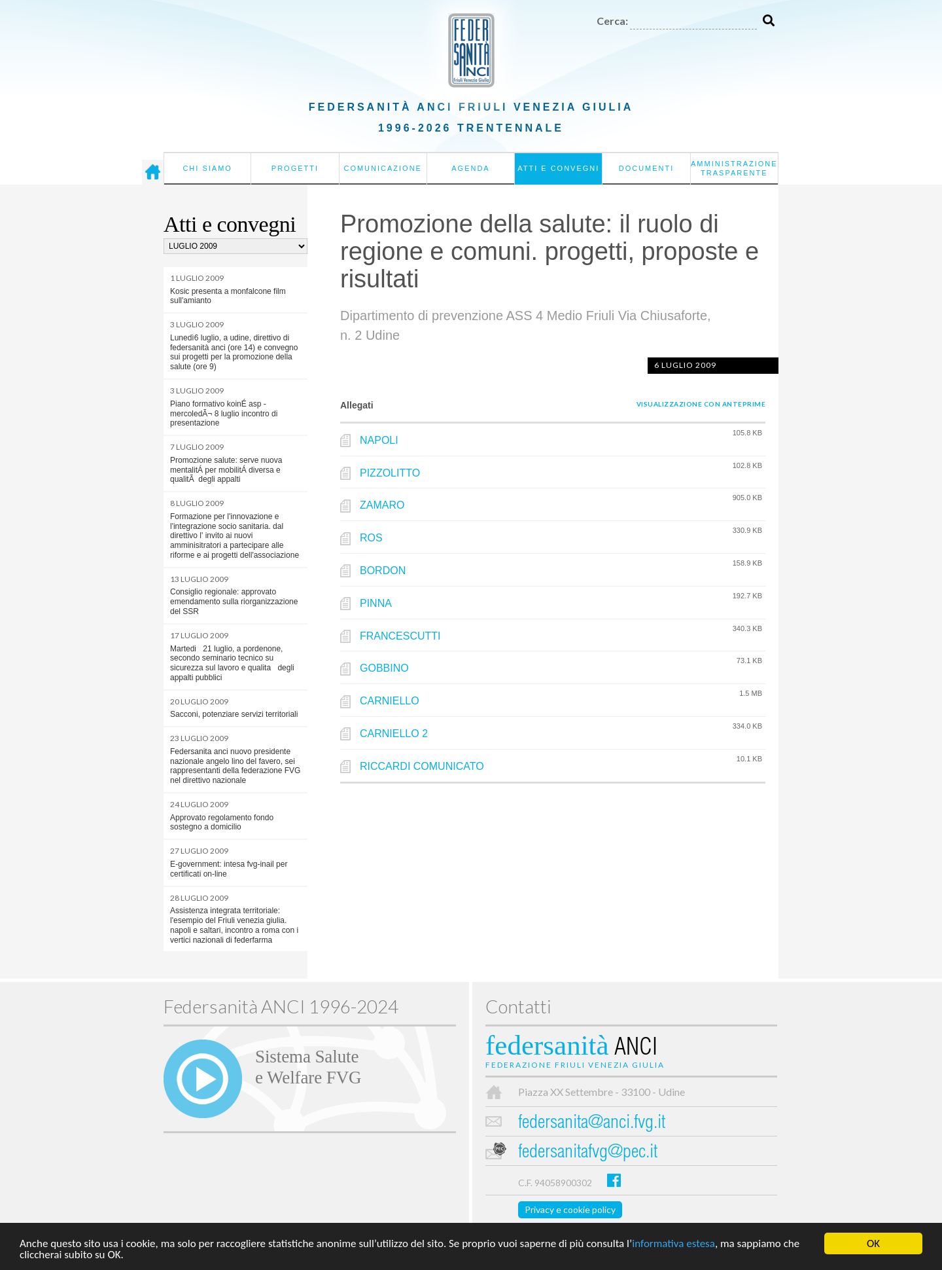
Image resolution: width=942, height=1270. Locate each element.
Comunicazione (382, 168)
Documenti (646, 168)
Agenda (470, 168)
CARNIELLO (389, 700)
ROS (371, 537)
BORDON (383, 570)
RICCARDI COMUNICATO (422, 766)
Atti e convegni (558, 168)
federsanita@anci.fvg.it (591, 1123)
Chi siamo (207, 168)
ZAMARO (382, 505)
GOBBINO (384, 668)
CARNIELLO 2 (394, 733)
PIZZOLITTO (390, 473)
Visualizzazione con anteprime (701, 404)
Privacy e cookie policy (570, 1209)
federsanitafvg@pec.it (587, 1153)
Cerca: (612, 20)
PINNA (376, 603)
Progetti (295, 168)
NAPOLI (379, 440)
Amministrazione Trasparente (734, 168)
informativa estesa (673, 1245)
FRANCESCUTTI (400, 636)
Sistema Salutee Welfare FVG (308, 1067)
